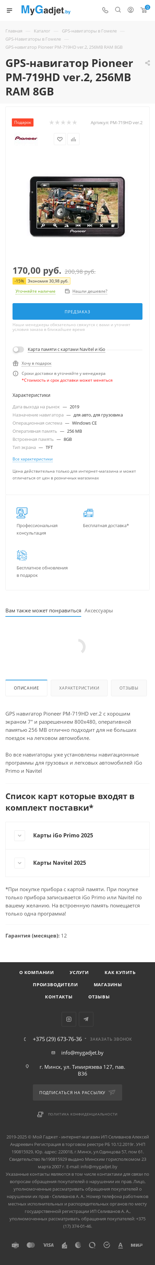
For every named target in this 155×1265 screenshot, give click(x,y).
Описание (26, 688)
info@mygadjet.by (82, 1052)
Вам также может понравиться (43, 610)
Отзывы (128, 688)
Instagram (69, 1019)
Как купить (120, 972)
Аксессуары (99, 610)
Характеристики (79, 688)
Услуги (79, 972)
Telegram (86, 1019)
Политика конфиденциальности (83, 1114)
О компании (36, 972)
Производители (55, 984)
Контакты (58, 997)
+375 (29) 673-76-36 (57, 1039)
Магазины (108, 984)
